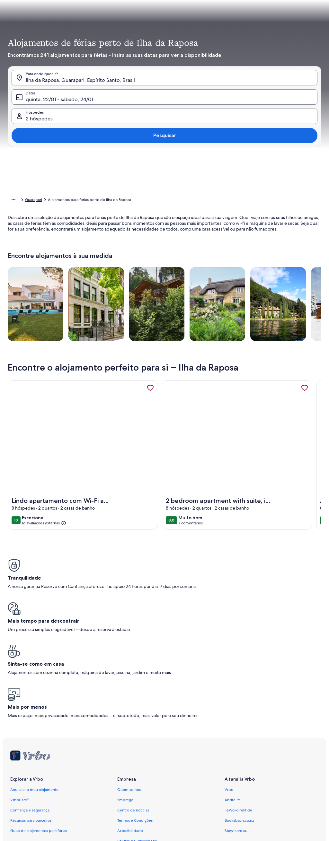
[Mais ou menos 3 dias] (192, 402)
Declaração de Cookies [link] (137, 749)
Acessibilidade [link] (130, 728)
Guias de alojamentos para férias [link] (38, 728)
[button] (203, 91)
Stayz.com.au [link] (236, 728)
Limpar (260, 421)
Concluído (292, 421)
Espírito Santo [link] (96, 200)
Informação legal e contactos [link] (142, 770)
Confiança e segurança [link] (29, 708)
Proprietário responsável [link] (138, 780)
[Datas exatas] (119, 402)
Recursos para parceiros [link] (30, 718)
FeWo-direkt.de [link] (238, 708)
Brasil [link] (73, 200)
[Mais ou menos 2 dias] (168, 402)
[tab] (154, 15)
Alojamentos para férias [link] (43, 200)
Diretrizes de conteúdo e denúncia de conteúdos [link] (160, 790)
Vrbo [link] (229, 687)
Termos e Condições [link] (135, 718)
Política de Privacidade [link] (137, 739)
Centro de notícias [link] (133, 708)
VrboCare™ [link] (20, 698)
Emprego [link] (125, 698)
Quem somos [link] (129, 687)
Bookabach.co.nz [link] (239, 718)
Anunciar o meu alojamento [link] (34, 687)
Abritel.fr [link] (232, 698)
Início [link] (12, 200)
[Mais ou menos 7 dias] (216, 402)
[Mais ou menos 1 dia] (146, 402)
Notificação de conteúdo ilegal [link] (144, 759)
